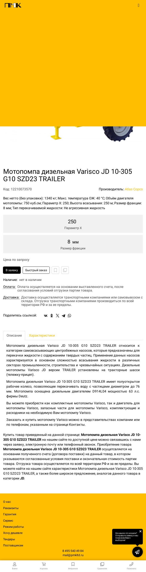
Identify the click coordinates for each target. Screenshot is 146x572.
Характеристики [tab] (42, 335)
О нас (7, 501)
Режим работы (13, 526)
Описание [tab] (14, 335)
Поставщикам (13, 545)
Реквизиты (11, 508)
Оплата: (9, 287)
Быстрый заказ (36, 270)
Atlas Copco (134, 189)
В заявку (12, 270)
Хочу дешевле (12, 533)
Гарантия (9, 514)
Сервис (8, 520)
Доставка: (11, 297)
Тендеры (9, 539)
